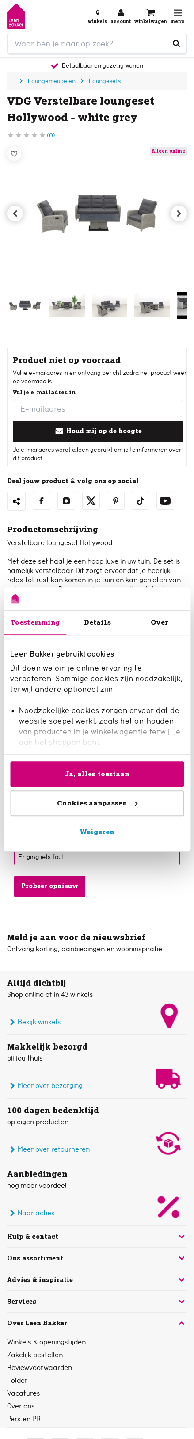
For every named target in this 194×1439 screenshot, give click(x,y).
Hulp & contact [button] (97, 1236)
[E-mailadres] (98, 408)
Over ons (21, 1406)
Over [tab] (159, 622)
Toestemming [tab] (35, 622)
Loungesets (105, 80)
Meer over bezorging (45, 1085)
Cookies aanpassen (97, 803)
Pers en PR (24, 1419)
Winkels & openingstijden (46, 1342)
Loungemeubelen (52, 80)
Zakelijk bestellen (35, 1355)
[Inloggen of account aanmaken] (121, 16)
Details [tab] (97, 622)
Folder (17, 1380)
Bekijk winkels (34, 1022)
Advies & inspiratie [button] (97, 1280)
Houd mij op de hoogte (98, 431)
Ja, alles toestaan (97, 774)
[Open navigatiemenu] (177, 16)
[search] (97, 43)
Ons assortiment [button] (97, 1258)
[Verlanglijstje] (14, 154)
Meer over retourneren (48, 1149)
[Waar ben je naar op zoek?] (176, 43)
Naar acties (31, 1213)
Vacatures (23, 1393)
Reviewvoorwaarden (39, 1367)
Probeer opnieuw (49, 885)
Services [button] (97, 1301)
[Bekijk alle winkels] (97, 16)
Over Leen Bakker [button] (97, 1323)
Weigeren (97, 832)
